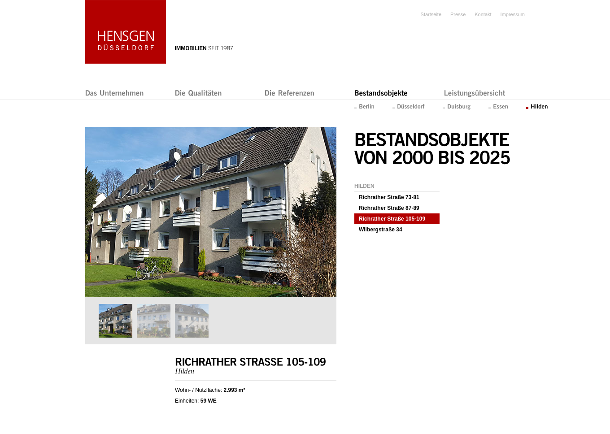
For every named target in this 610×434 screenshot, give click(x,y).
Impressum (513, 14)
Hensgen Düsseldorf (125, 32)
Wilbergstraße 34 (380, 229)
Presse (458, 14)
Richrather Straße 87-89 (389, 208)
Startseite (431, 14)
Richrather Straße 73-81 (389, 197)
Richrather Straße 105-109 (392, 219)
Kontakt (483, 14)
